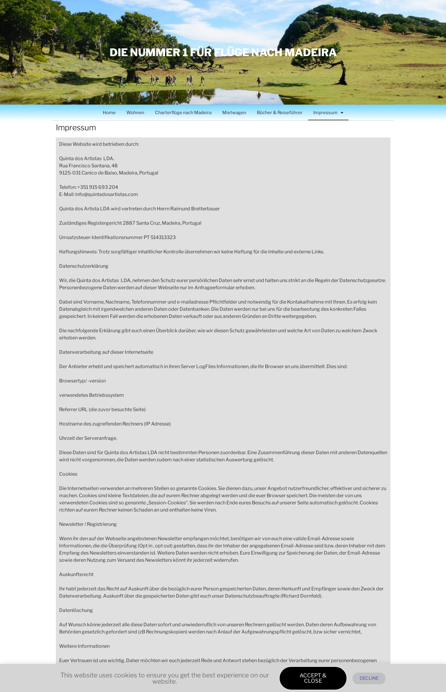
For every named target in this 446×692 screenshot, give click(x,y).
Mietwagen (234, 112)
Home (109, 112)
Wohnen (135, 112)
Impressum (328, 113)
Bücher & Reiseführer (280, 112)
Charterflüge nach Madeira (183, 112)
